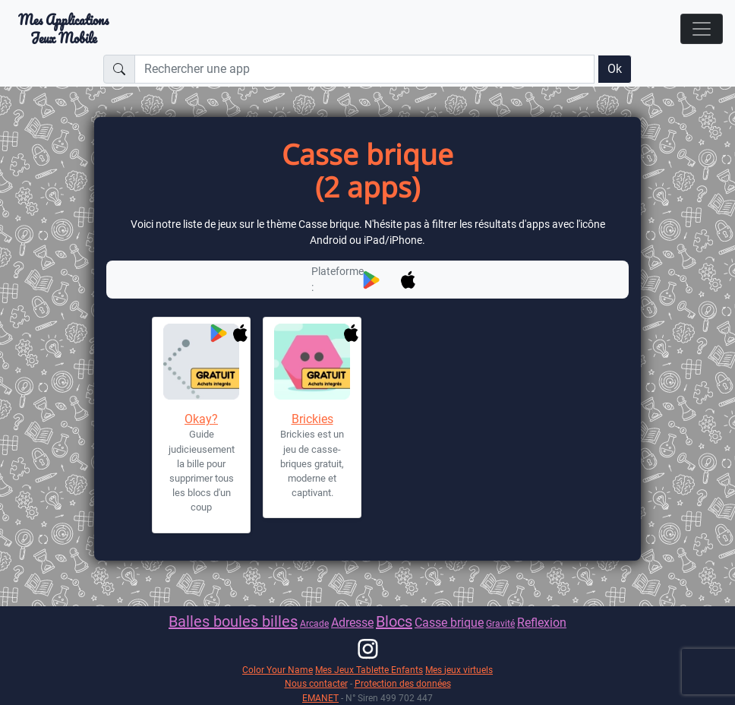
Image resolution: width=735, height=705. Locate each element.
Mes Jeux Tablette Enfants (369, 669)
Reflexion (541, 622)
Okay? (201, 419)
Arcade (314, 623)
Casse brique (449, 622)
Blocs (394, 621)
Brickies (312, 419)
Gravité (500, 623)
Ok (614, 69)
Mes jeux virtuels (459, 669)
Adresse (352, 622)
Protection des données (403, 683)
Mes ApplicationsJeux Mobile (63, 29)
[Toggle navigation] (701, 29)
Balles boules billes (233, 621)
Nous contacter (316, 683)
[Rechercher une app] (364, 69)
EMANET (320, 697)
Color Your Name (277, 669)
